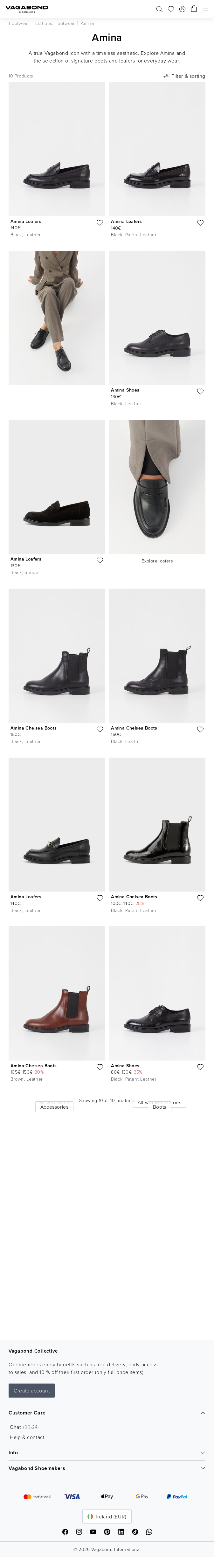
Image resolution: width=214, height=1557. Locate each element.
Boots (159, 1106)
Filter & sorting (183, 76)
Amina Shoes (125, 390)
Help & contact (27, 1437)
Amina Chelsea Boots (33, 728)
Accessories (54, 1106)
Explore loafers (157, 561)
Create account (32, 1390)
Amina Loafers (25, 221)
